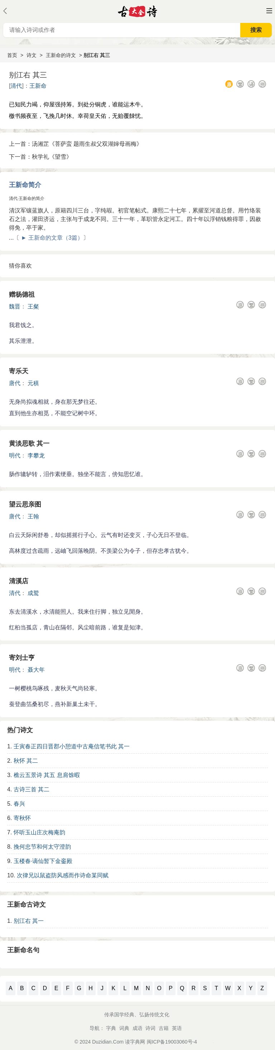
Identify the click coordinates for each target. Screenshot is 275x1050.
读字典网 (135, 1042)
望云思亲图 (25, 504)
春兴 (19, 804)
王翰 (33, 516)
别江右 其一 (29, 921)
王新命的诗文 (61, 55)
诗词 (150, 1028)
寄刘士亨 (22, 657)
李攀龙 (36, 455)
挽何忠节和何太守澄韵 (42, 847)
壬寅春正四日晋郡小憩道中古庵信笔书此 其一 (72, 746)
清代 (16, 86)
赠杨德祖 (22, 294)
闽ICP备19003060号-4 (172, 1042)
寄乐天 (18, 371)
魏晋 (14, 306)
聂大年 (36, 670)
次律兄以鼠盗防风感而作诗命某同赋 (62, 875)
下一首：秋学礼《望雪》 (40, 157)
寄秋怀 (22, 818)
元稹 (33, 383)
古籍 (164, 1028)
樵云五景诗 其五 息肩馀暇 (47, 775)
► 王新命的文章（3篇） (52, 238)
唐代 (14, 383)
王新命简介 (25, 184)
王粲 (33, 306)
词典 (124, 1028)
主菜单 (269, 10)
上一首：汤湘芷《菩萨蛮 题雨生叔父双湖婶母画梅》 (75, 144)
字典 (111, 1028)
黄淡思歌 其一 (29, 443)
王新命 (38, 86)
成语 (137, 1028)
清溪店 (18, 581)
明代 (14, 455)
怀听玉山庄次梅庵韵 (39, 832)
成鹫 (33, 593)
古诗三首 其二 (31, 789)
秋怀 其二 (26, 761)
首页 (12, 55)
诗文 (31, 55)
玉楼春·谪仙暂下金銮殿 (43, 861)
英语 (177, 1028)
